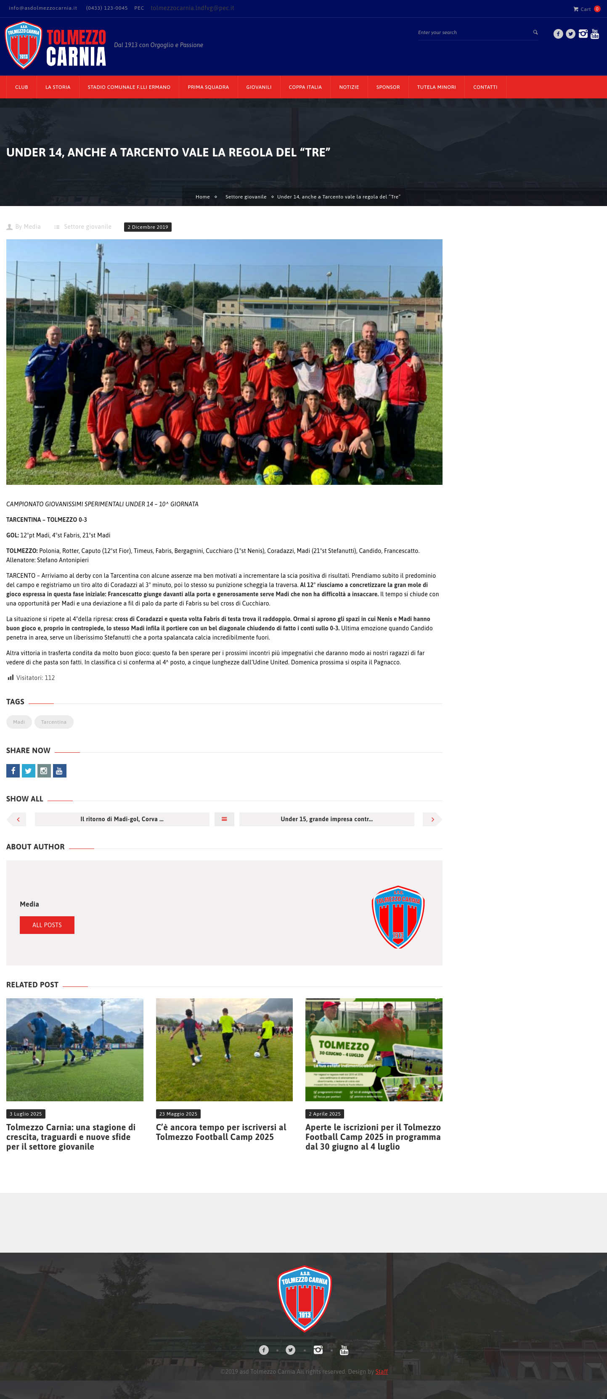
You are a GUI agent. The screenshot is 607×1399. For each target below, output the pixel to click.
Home (203, 197)
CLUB (21, 87)
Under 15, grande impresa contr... (327, 819)
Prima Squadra (208, 87)
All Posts (47, 925)
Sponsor (388, 87)
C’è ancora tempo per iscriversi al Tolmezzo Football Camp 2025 (221, 1132)
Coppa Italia (305, 87)
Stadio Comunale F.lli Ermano (129, 87)
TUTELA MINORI (436, 87)
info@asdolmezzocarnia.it (43, 8)
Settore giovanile (246, 197)
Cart (582, 8)
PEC (139, 8)
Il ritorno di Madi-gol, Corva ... (122, 819)
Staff (382, 1371)
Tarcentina (54, 722)
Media (32, 226)
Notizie (349, 87)
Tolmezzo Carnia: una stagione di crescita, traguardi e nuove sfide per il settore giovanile (71, 1136)
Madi (19, 722)
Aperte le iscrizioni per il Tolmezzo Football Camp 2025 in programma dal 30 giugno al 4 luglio (373, 1136)
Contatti (485, 87)
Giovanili (259, 87)
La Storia (58, 87)
